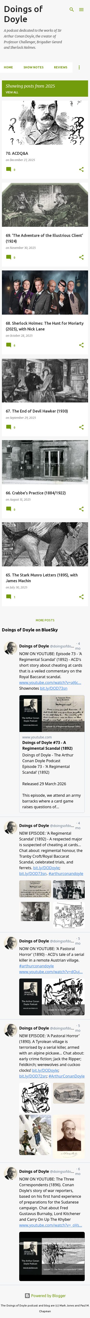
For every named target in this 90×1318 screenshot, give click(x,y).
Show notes (33, 67)
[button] (81, 170)
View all (12, 92)
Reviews (60, 67)
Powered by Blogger (45, 1296)
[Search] (72, 9)
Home (8, 67)
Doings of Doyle (23, 14)
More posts (45, 620)
